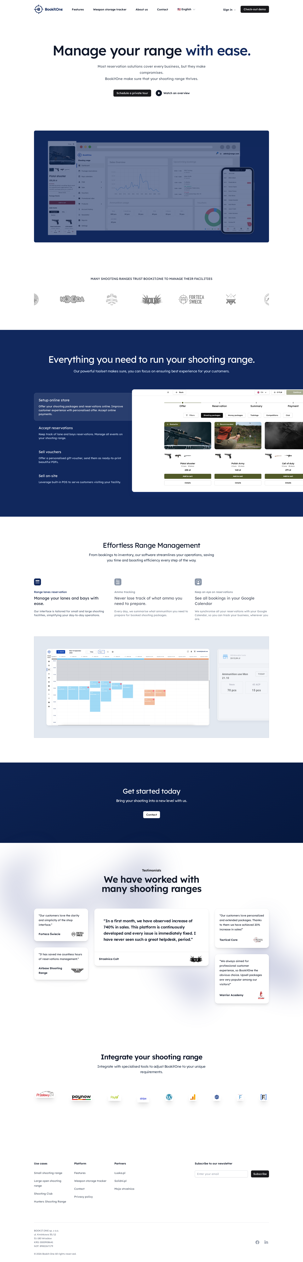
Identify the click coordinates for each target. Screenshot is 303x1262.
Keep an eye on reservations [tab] (214, 592)
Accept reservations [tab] (56, 428)
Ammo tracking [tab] (124, 592)
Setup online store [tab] (54, 400)
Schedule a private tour (132, 93)
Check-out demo (255, 9)
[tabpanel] (200, 440)
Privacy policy (83, 1196)
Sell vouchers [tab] (50, 452)
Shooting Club (43, 1193)
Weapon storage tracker (90, 1181)
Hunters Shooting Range (50, 1201)
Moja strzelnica (124, 1189)
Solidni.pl (120, 1181)
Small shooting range (48, 1173)
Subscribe (260, 1174)
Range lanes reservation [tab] (50, 592)
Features (80, 1173)
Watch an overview (173, 93)
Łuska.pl (119, 1173)
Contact (151, 814)
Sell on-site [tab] (48, 476)
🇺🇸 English (186, 9)
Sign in (229, 9)
